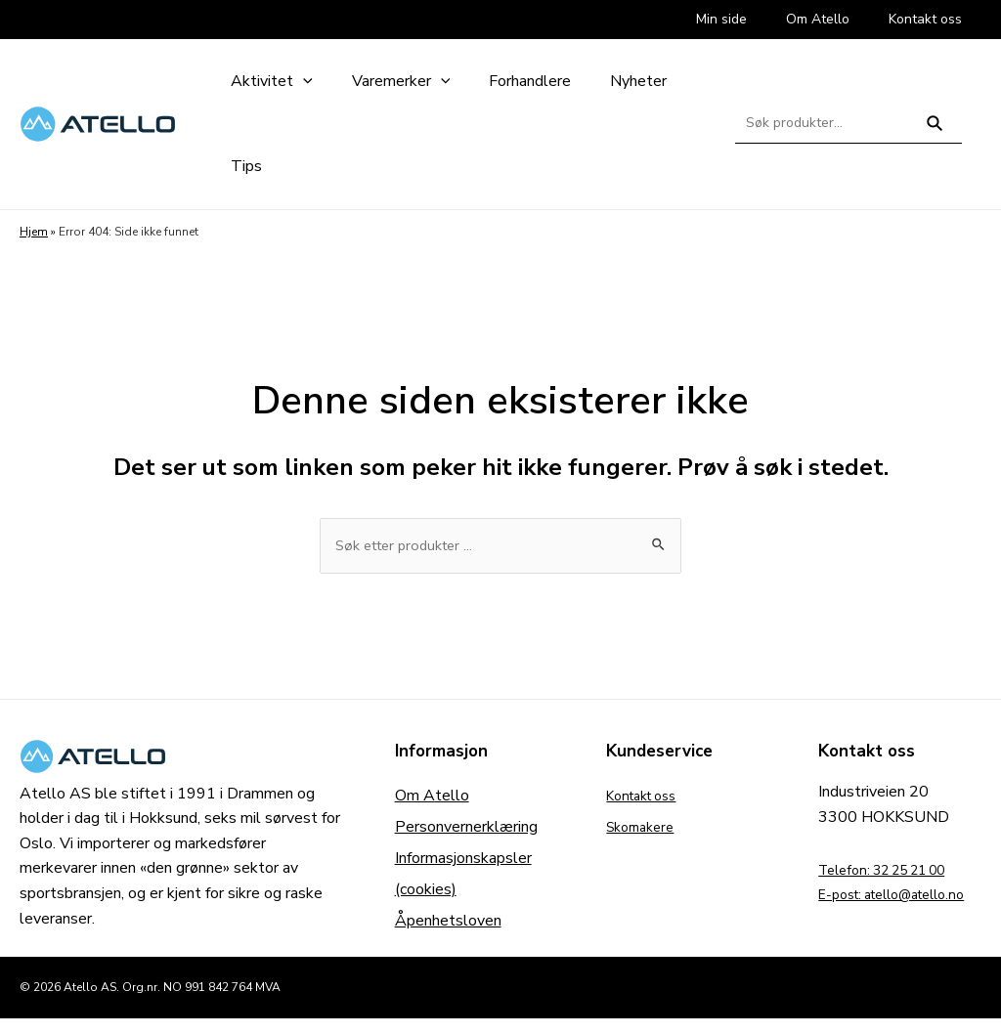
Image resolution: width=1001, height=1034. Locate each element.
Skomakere (644, 829)
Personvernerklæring (466, 829)
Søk (935, 131)
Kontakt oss (648, 798)
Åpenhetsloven (448, 923)
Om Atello (432, 798)
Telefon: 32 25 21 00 (894, 872)
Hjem (34, 231)
